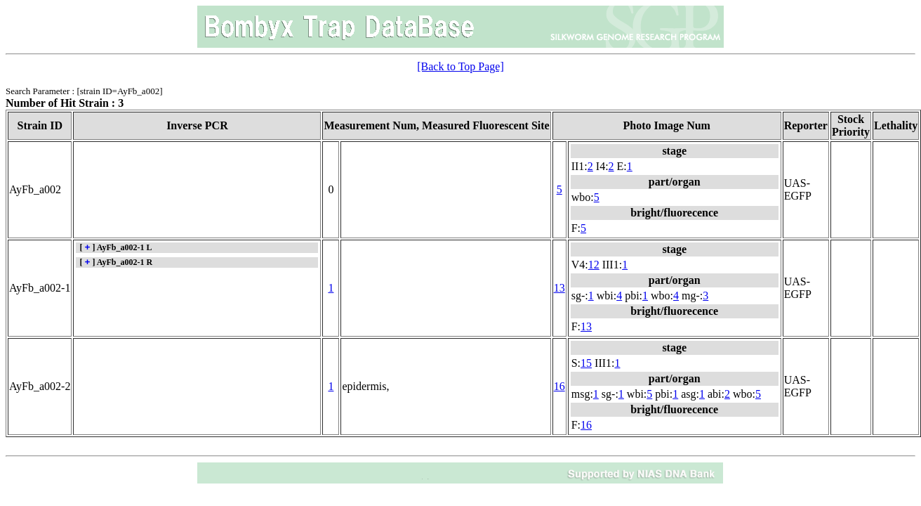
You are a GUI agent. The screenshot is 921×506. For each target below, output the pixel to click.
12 (593, 265)
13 (559, 288)
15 (586, 363)
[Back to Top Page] (460, 66)
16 (559, 386)
